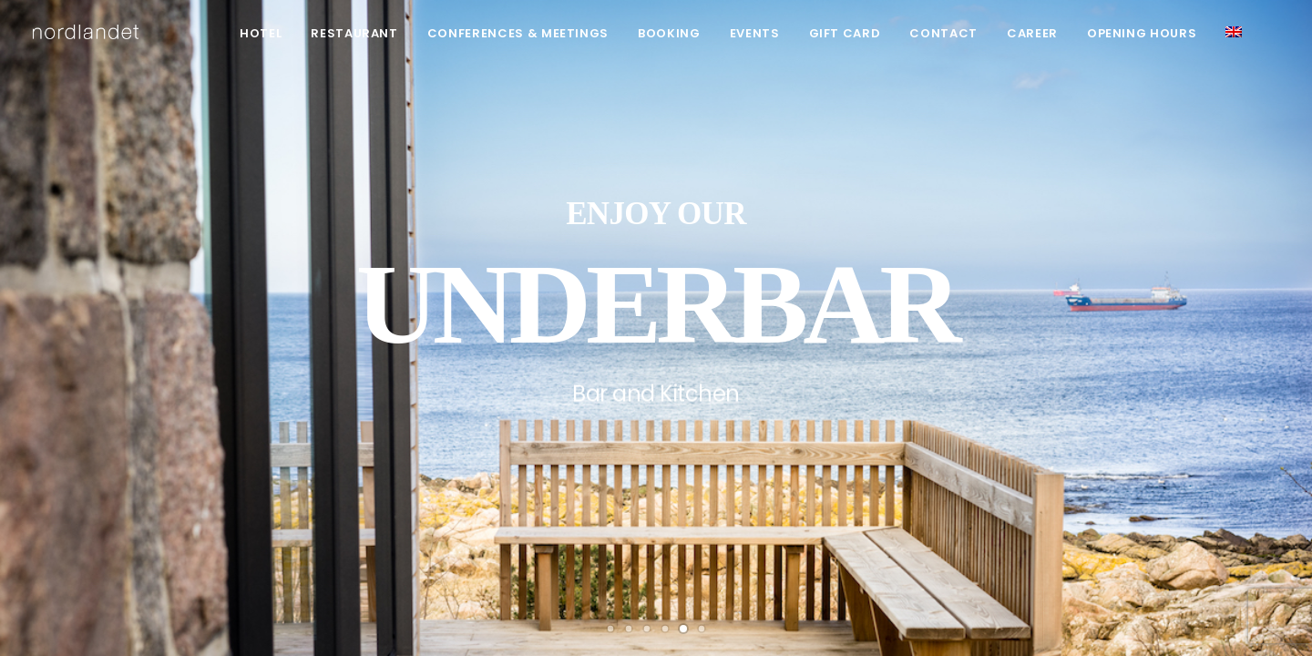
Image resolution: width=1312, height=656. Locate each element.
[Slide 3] (647, 628)
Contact (943, 33)
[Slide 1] (610, 628)
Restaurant (354, 33)
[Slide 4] (665, 628)
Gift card (845, 33)
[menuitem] (260, 34)
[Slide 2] (629, 628)
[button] (1234, 32)
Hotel (261, 33)
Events (755, 33)
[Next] (1265, 390)
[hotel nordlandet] (85, 32)
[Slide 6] (701, 628)
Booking (669, 33)
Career (1032, 33)
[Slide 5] (683, 628)
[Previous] (46, 390)
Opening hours (1141, 33)
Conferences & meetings (518, 33)
